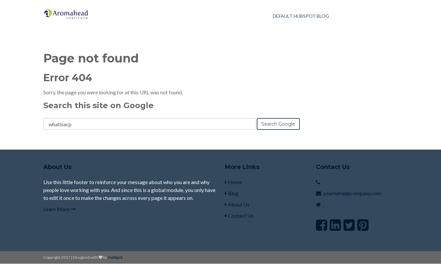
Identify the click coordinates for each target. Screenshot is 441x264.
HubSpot (115, 257)
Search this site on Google (98, 105)
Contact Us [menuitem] (239, 215)
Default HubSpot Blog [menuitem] (301, 16)
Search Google (278, 124)
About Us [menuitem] (237, 204)
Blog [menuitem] (232, 193)
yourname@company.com (352, 193)
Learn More (59, 209)
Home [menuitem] (233, 182)
